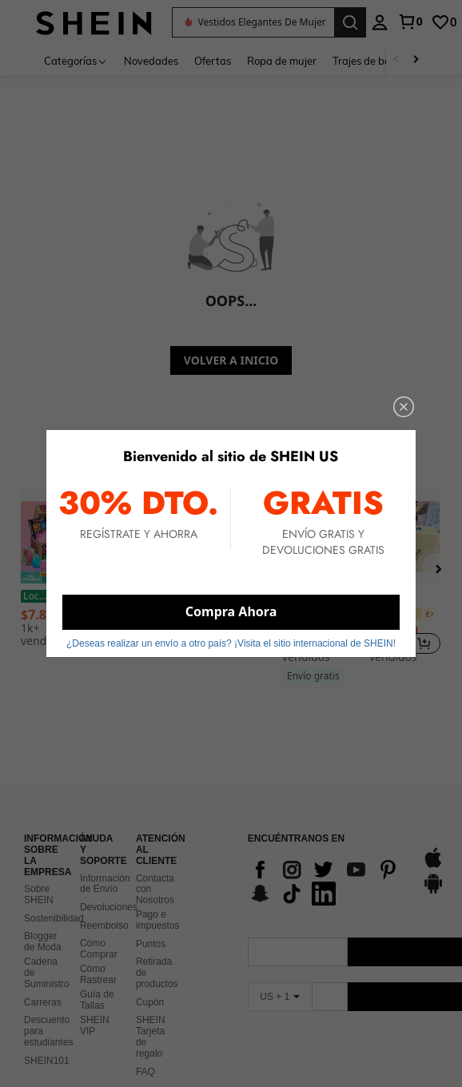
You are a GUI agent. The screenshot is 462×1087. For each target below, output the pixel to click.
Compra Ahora (231, 611)
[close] (404, 407)
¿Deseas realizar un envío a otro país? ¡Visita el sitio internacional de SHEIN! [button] (231, 643)
